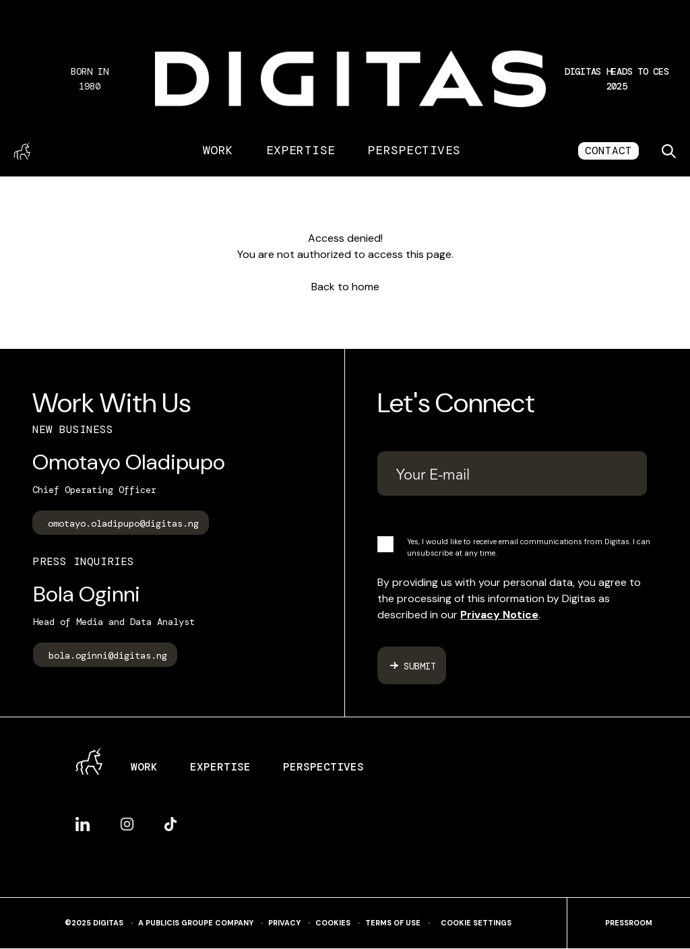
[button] (617, 79)
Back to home (345, 287)
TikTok (170, 824)
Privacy (284, 923)
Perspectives (414, 150)
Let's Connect (456, 402)
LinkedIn (82, 823)
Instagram (127, 824)
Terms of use (392, 923)
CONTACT (608, 150)
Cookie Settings (476, 923)
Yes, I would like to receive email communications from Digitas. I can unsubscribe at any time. (528, 547)
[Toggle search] (668, 151)
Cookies (332, 923)
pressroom (628, 923)
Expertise (301, 150)
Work (218, 150)
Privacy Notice (499, 615)
